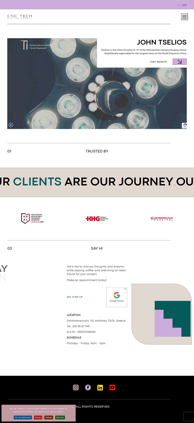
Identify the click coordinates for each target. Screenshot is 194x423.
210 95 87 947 (81, 326)
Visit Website (158, 62)
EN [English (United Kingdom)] (184, 5)
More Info (60, 419)
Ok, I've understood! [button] (23, 419)
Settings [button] (48, 419)
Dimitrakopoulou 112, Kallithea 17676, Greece (96, 321)
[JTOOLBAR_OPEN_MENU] (184, 16)
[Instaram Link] (76, 387)
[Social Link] (112, 387)
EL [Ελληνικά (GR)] (179, 5)
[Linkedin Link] (100, 387)
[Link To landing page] (20, 17)
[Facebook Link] (88, 387)
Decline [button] (38, 419)
